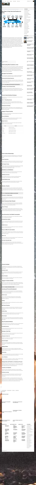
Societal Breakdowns (26, 28)
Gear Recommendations (29, 468)
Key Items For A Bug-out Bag (30, 95)
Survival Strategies (26, 31)
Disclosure (11, 1)
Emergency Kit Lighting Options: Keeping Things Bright (7, 467)
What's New (25, 33)
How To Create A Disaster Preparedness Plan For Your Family (30, 38)
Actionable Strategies (26, 10)
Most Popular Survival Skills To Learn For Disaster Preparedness (30, 45)
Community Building (26, 13)
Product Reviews (26, 24)
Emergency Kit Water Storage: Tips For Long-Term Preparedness (6, 470)
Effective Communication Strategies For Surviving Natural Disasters (15, 460)
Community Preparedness (27, 14)
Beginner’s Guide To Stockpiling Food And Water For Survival (23, 470)
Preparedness (26, 23)
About (5, 1)
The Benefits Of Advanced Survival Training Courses (7, 473)
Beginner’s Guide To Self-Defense (7, 459)
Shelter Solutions (26, 27)
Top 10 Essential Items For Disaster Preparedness (24, 463)
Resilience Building (29, 473)
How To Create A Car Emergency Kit (15, 462)
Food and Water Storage (27, 19)
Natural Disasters (26, 22)
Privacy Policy (14, 1)
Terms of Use (18, 1)
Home (3, 1)
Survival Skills (6, 9)
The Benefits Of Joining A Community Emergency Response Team (15, 470)
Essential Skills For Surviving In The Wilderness (23, 473)
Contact (8, 1)
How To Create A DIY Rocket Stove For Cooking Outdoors (15, 467)
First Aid (25, 18)
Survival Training (26, 32)
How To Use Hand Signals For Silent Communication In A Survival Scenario (7, 463)
